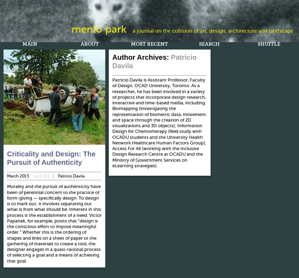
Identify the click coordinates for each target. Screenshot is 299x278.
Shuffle (269, 44)
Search (209, 44)
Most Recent (149, 44)
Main (29, 44)
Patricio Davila (71, 176)
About (90, 44)
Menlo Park (99, 29)
